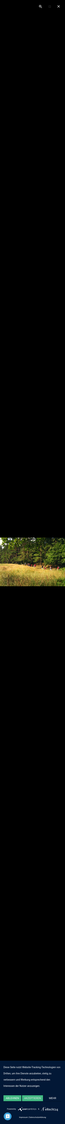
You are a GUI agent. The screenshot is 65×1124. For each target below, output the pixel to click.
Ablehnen (12, 1098)
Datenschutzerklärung (37, 1117)
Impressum (23, 1117)
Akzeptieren (32, 1098)
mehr (52, 1098)
